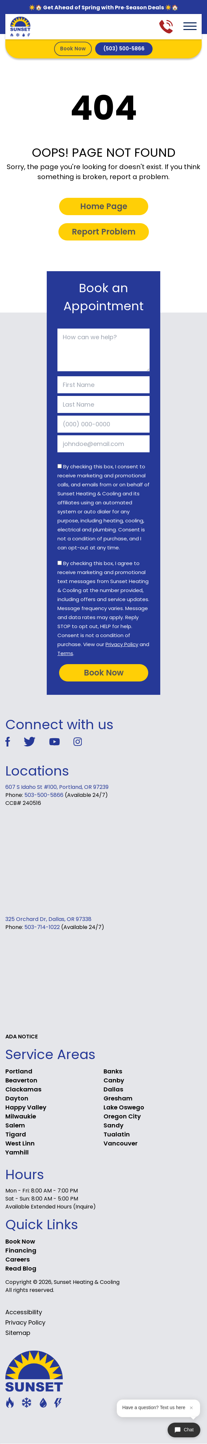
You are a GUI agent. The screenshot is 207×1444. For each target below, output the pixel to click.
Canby (114, 1080)
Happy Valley (25, 1107)
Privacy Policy (122, 644)
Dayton (16, 1098)
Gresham (118, 1098)
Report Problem (104, 231)
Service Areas (50, 1054)
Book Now (73, 48)
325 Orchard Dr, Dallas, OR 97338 (48, 919)
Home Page (103, 206)
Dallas (113, 1089)
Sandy (114, 1125)
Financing (20, 1250)
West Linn (20, 1143)
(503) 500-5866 (124, 48)
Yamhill (17, 1152)
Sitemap (17, 1333)
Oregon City (122, 1116)
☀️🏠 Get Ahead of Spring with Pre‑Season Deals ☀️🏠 (103, 7)
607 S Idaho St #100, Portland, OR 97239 (57, 787)
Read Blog (20, 1268)
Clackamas (23, 1089)
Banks (113, 1071)
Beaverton (21, 1080)
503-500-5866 (43, 795)
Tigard (15, 1134)
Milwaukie (20, 1116)
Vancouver (121, 1143)
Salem (15, 1125)
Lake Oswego (124, 1107)
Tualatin (117, 1134)
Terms (65, 653)
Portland (18, 1071)
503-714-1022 (42, 927)
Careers (17, 1259)
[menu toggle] (190, 26)
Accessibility (23, 1312)
